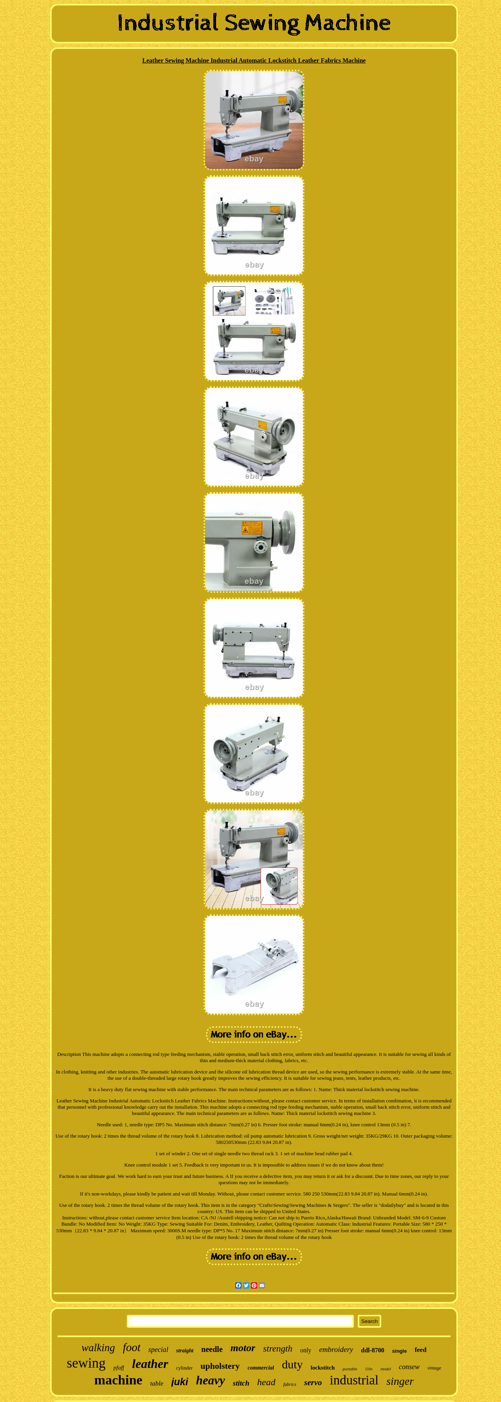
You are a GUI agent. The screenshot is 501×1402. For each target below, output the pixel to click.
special (158, 1350)
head (266, 1382)
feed (420, 1350)
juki (179, 1381)
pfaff (119, 1367)
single (399, 1351)
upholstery (220, 1366)
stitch (241, 1383)
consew (409, 1367)
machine (118, 1380)
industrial (354, 1380)
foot (132, 1347)
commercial (261, 1368)
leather (150, 1364)
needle (211, 1349)
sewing (86, 1363)
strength (277, 1349)
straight (184, 1351)
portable (349, 1368)
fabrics (289, 1384)
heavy (210, 1380)
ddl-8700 (372, 1350)
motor (243, 1348)
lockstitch (323, 1367)
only (305, 1350)
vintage (434, 1368)
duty (292, 1364)
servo (313, 1382)
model (385, 1368)
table (157, 1383)
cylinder (184, 1368)
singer (400, 1381)
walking (98, 1348)
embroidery (336, 1349)
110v (369, 1369)
